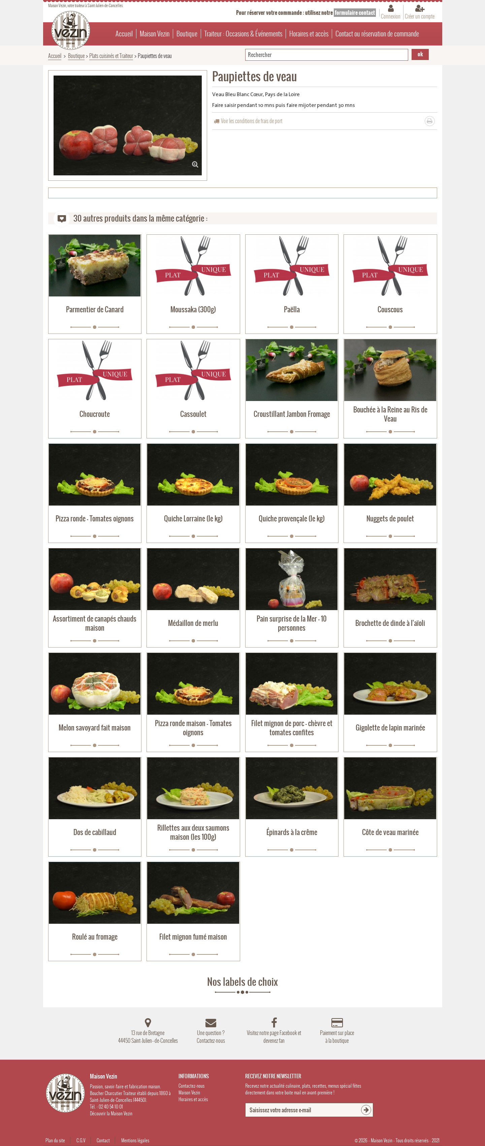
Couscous (390, 309)
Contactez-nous (191, 1085)
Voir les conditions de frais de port (251, 121)
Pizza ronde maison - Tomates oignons (193, 728)
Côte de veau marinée (390, 832)
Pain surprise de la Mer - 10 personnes (292, 623)
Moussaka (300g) (193, 309)
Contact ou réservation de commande (377, 33)
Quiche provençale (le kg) (292, 518)
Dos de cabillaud (94, 832)
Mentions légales (135, 1140)
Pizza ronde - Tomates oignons (95, 518)
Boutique (186, 33)
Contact (103, 1140)
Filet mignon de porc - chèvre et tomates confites (291, 728)
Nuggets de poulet (390, 518)
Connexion (390, 16)
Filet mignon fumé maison (193, 937)
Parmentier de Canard (95, 309)
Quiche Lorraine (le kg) (193, 518)
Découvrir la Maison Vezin (111, 1113)
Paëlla (292, 309)
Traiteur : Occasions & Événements (243, 33)
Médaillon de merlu (193, 623)
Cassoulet (193, 414)
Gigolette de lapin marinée (390, 727)
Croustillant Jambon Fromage (292, 414)
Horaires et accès (308, 33)
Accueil (124, 33)
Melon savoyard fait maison (95, 727)
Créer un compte (419, 16)
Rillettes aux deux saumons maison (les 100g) (193, 832)
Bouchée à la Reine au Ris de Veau (390, 414)
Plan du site (55, 1140)
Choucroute (94, 414)
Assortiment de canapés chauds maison (94, 623)
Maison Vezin (154, 33)
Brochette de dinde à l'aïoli (390, 623)
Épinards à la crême (291, 832)
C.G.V (80, 1140)
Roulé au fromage (95, 937)
